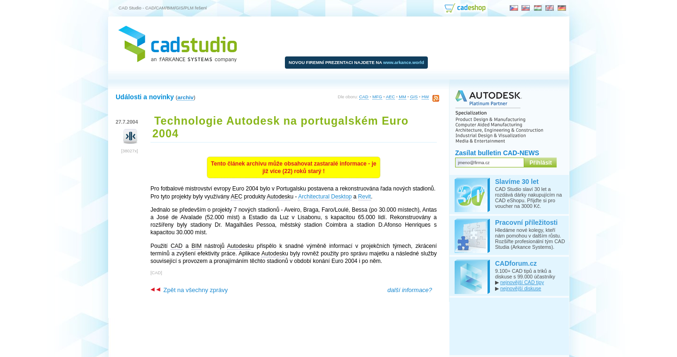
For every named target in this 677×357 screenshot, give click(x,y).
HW (425, 97)
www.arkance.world (403, 62)
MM (402, 97)
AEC (390, 97)
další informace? (409, 290)
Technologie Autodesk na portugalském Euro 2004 (280, 127)
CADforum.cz (516, 263)
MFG (377, 97)
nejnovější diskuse (520, 288)
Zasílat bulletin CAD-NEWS (497, 153)
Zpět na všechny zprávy (189, 290)
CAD (364, 97)
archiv (185, 97)
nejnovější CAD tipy (522, 282)
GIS (413, 97)
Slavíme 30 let (517, 181)
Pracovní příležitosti (526, 222)
